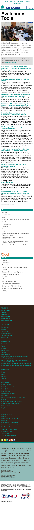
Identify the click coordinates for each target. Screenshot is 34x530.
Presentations (5, 350)
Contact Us (4, 337)
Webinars (4, 352)
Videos (3, 378)
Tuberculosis (5, 433)
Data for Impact (10, 62)
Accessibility (10, 501)
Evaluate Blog (5, 354)
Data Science (5, 391)
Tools (4, 258)
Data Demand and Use (8, 387)
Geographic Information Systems (11, 401)
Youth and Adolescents (8, 435)
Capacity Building (6, 385)
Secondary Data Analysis (9, 429)
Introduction (5, 327)
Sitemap (3, 501)
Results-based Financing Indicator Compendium (16, 363)
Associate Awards (6, 333)
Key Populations (6, 408)
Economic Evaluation (8, 393)
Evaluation (4, 395)
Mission (3, 329)
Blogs (3, 374)
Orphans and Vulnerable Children (11, 425)
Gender (3, 399)
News (3, 372)
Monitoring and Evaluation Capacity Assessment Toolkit (13, 127)
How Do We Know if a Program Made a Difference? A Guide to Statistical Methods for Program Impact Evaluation (16, 68)
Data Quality (5, 389)
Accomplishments (6, 335)
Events (3, 348)
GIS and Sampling (7, 182)
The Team (4, 331)
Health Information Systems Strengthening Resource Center (14, 357)
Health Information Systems (10, 404)
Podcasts (4, 376)
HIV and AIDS (5, 406)
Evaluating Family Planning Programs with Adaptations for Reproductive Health (15, 95)
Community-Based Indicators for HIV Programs (16, 366)
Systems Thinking (6, 431)
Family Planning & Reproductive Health (13, 397)
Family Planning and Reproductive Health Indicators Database (14, 360)
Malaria (3, 416)
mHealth (4, 420)
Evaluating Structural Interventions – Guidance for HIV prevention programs (14, 113)
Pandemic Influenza (7, 427)
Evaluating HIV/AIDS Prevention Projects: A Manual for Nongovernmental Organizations (16, 104)
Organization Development (9, 422)
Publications (5, 344)
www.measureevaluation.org (8, 477)
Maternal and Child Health (9, 418)
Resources (5, 210)
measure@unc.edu (8, 476)
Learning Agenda (6, 414)
